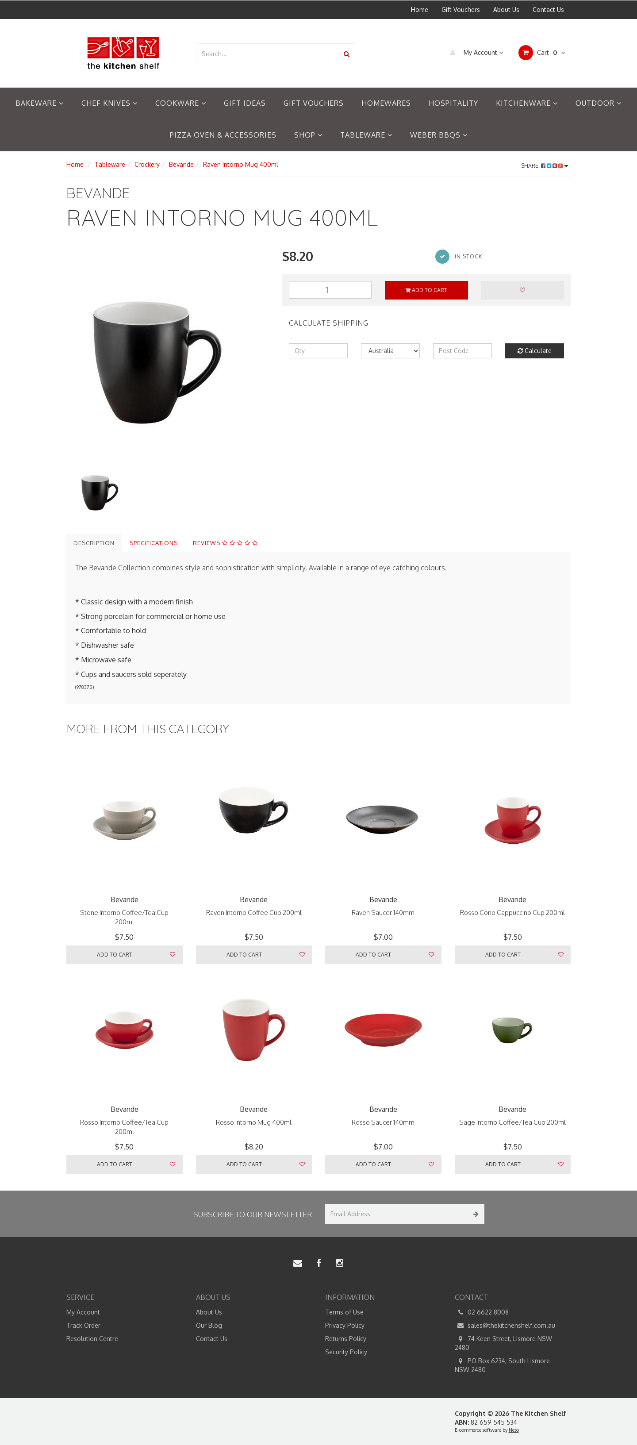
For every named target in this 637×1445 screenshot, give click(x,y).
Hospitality (453, 103)
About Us (506, 9)
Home (419, 9)
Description (94, 542)
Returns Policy (345, 1338)
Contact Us (548, 9)
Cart (541, 52)
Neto (514, 1430)
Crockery (147, 164)
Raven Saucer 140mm (383, 912)
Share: (544, 165)
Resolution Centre (92, 1338)
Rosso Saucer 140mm (383, 1122)
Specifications (154, 542)
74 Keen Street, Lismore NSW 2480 (503, 1342)
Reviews (225, 542)
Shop (308, 135)
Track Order (83, 1325)
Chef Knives (109, 103)
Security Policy (346, 1352)
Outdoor (599, 103)
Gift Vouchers (460, 9)
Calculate (535, 350)
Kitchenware (527, 103)
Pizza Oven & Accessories (223, 135)
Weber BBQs (439, 135)
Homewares (386, 103)
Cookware (180, 103)
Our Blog (209, 1325)
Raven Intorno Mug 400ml (240, 164)
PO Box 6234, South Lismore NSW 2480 (502, 1365)
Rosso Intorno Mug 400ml (254, 1122)
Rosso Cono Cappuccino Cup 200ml (512, 912)
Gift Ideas (245, 103)
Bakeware (39, 103)
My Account (474, 52)
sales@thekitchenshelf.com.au (505, 1325)
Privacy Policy (345, 1325)
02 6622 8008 (482, 1312)
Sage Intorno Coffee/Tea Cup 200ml (512, 1122)
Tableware (366, 135)
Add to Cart (426, 290)
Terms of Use (344, 1312)
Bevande (181, 164)
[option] (167, 353)
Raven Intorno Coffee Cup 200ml (254, 912)
